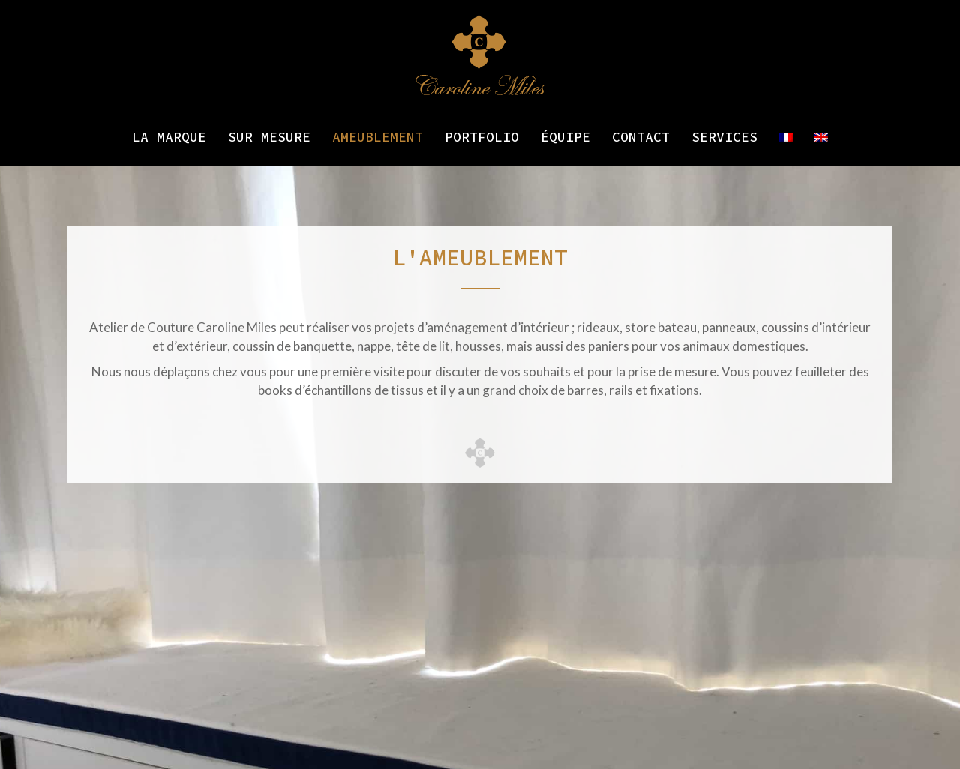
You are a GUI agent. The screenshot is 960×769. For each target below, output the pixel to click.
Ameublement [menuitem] (377, 136)
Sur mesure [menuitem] (269, 136)
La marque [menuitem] (169, 136)
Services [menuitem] (725, 136)
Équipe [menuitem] (565, 136)
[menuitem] (786, 137)
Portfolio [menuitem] (482, 136)
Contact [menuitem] (641, 136)
